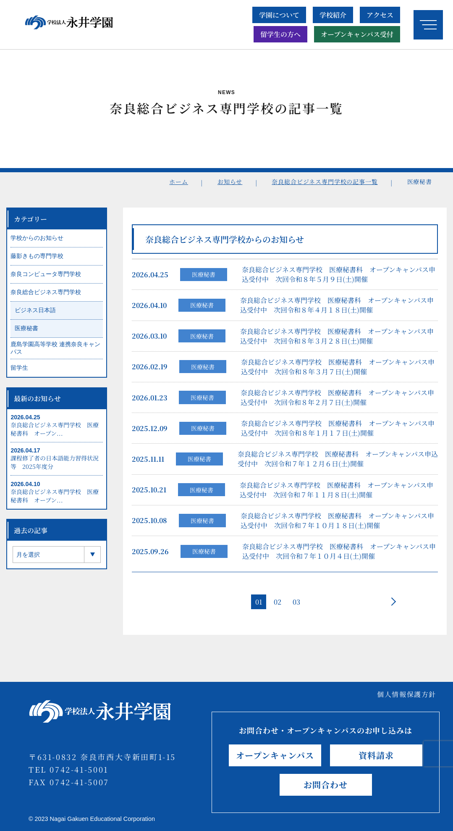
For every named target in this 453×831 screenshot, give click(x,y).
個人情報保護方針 (406, 694)
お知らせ (229, 181)
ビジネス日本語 (35, 312)
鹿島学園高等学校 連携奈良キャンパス (55, 350)
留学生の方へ (280, 34)
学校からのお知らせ (36, 240)
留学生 (19, 369)
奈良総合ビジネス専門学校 (45, 294)
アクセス (380, 15)
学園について (279, 15)
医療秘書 (203, 276)
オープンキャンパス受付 (357, 34)
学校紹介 (332, 15)
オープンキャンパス (275, 755)
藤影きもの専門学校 (36, 258)
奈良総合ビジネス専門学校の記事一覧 (324, 181)
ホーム (178, 181)
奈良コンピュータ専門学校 (45, 276)
